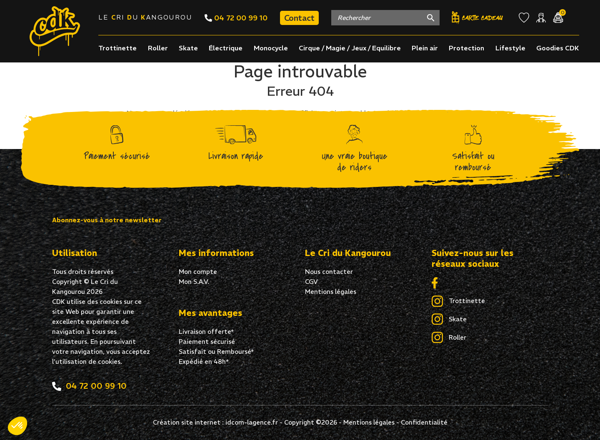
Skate (188, 48)
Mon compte (198, 272)
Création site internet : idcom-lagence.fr (215, 422)
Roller (158, 48)
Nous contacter (329, 272)
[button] (18, 426)
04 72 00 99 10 (236, 17)
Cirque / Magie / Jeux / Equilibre (350, 48)
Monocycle (271, 48)
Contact (299, 17)
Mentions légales (330, 292)
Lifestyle (510, 48)
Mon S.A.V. (194, 282)
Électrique (225, 48)
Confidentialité (424, 422)
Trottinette (117, 48)
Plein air (425, 48)
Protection (466, 48)
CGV (311, 282)
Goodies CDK (557, 48)
